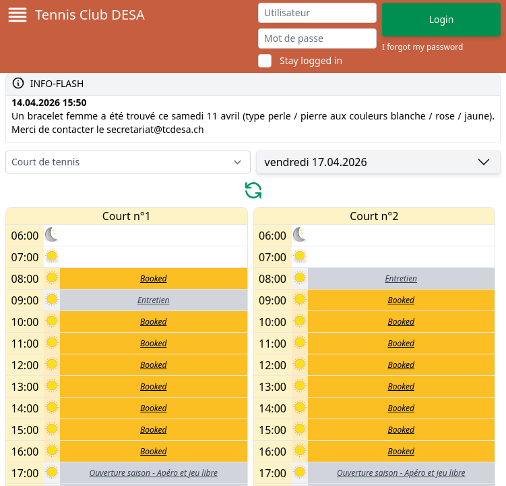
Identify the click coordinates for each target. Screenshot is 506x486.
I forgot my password (422, 47)
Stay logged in (311, 60)
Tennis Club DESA (90, 14)
